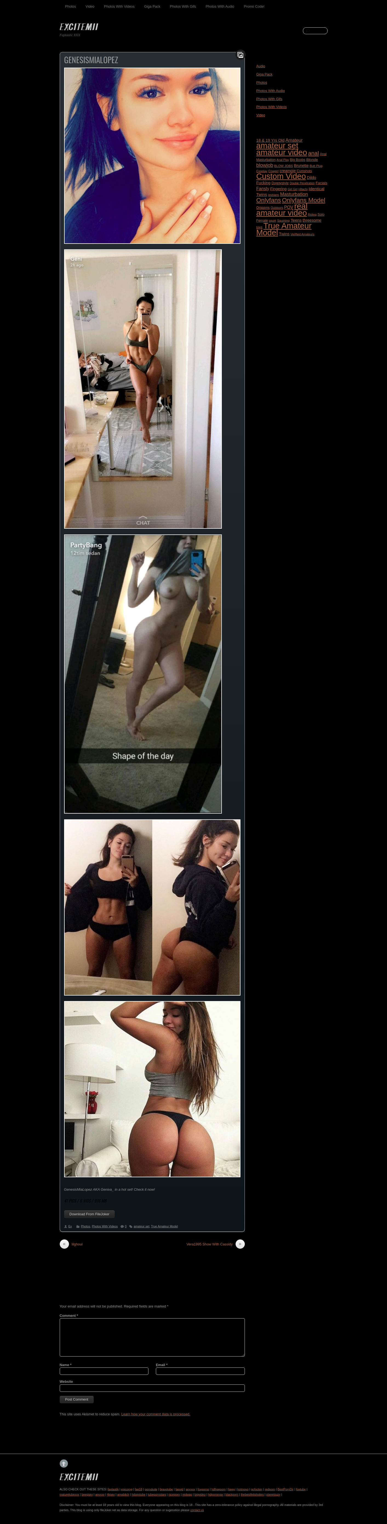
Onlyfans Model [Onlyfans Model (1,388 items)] (303, 200)
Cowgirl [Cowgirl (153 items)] (273, 171)
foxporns (203, 1489)
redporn (270, 1489)
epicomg (126, 1489)
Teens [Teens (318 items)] (296, 220)
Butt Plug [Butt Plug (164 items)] (315, 165)
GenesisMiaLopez (91, 60)
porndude (151, 1489)
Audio (260, 66)
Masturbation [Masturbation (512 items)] (294, 194)
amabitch (123, 1494)
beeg (231, 1489)
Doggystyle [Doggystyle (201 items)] (280, 183)
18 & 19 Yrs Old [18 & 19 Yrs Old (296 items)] (270, 140)
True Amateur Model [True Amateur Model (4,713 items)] (284, 229)
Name (65, 1365)
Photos (70, 6)
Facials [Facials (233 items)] (321, 183)
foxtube (301, 1489)
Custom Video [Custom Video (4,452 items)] (281, 176)
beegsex (87, 1494)
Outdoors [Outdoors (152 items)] (277, 207)
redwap (187, 1494)
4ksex (110, 1494)
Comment (69, 1316)
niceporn (174, 1494)
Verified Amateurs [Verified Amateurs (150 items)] (302, 234)
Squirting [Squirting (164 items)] (283, 220)
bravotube (166, 1489)
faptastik (113, 1489)
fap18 (138, 1489)
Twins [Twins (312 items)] (284, 234)
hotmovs (242, 1489)
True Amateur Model (164, 1226)
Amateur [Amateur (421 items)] (294, 140)
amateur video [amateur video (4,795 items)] (281, 152)
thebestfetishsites (252, 1494)
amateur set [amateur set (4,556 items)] (277, 145)
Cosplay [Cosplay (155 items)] (262, 171)
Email (162, 1365)
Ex (70, 1226)
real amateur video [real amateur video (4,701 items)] (282, 209)
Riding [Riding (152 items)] (312, 214)
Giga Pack (152, 6)
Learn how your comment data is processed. (155, 1414)
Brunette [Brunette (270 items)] (301, 165)
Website (66, 1382)
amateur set (141, 1226)
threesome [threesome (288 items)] (312, 220)
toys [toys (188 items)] (259, 227)
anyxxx (190, 1489)
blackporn (231, 1494)
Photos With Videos (119, 6)
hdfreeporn (218, 1489)
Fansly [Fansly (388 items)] (262, 188)
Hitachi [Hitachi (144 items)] (303, 189)
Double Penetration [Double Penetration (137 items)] (302, 183)
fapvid (180, 1489)
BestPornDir (285, 1489)
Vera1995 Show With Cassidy (216, 1244)
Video (89, 6)
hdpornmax (215, 1494)
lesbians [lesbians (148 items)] (273, 194)
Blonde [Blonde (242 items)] (312, 160)
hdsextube (138, 1494)
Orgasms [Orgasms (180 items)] (263, 208)
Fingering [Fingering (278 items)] (278, 189)
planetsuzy (273, 1494)
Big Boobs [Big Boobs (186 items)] (297, 160)
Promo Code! (254, 6)
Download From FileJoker (90, 1214)
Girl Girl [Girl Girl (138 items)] (292, 189)
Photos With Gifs (183, 6)
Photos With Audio (220, 6)
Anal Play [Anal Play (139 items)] (283, 159)
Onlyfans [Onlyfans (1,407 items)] (268, 200)
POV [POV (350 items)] (288, 207)
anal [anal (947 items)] (313, 153)
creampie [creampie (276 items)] (288, 171)
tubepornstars (157, 1494)
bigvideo (200, 1494)
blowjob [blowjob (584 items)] (264, 165)
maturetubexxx (69, 1494)
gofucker (256, 1489)
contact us (197, 1510)
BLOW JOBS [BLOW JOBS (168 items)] (283, 165)
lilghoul (71, 1244)
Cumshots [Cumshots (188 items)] (304, 171)
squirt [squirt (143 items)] (272, 220)
